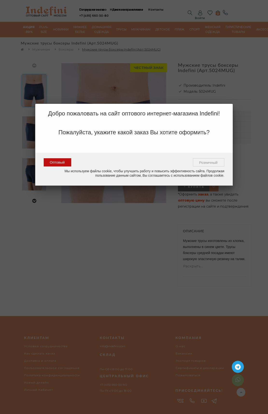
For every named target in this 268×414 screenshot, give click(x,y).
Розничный (208, 162)
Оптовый (57, 162)
